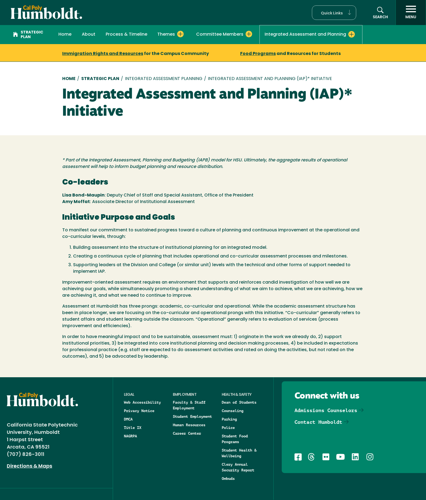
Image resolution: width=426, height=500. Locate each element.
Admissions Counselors (326, 410)
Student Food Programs (235, 439)
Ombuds (228, 478)
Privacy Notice (139, 411)
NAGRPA (130, 436)
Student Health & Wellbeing (239, 453)
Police (228, 427)
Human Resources (189, 425)
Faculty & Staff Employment (189, 405)
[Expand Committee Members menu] (249, 34)
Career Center (187, 433)
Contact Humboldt (318, 422)
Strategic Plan (28, 34)
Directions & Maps (29, 466)
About (88, 34)
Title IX (132, 427)
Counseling (232, 411)
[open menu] (411, 12)
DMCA (128, 419)
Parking (229, 419)
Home (64, 34)
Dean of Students (239, 402)
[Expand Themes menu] (180, 34)
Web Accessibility (142, 402)
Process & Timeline (126, 34)
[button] (334, 12)
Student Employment (192, 416)
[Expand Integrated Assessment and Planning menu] (351, 34)
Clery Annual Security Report (238, 467)
